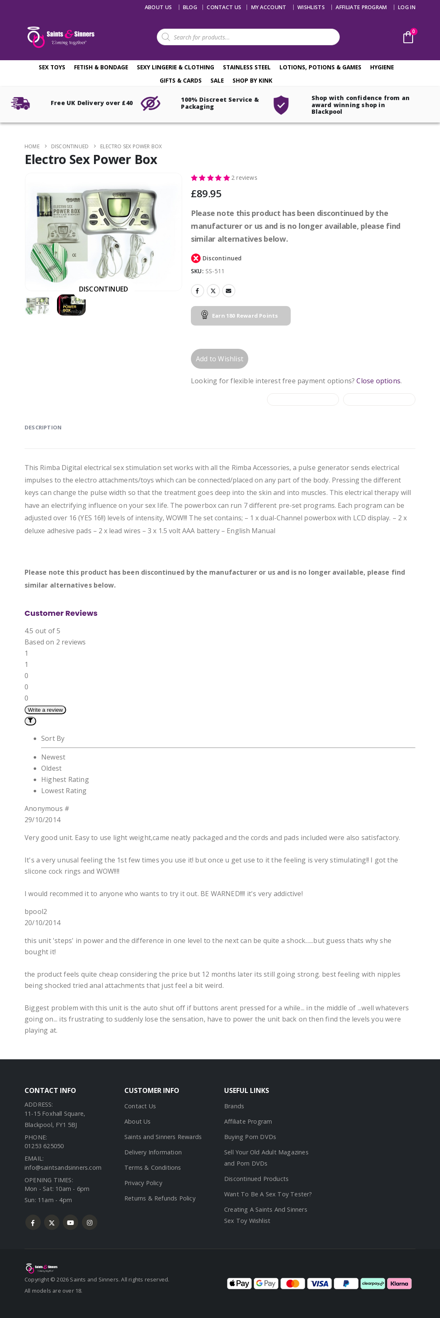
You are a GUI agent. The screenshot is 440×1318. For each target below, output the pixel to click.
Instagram (89, 1222)
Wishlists (311, 7)
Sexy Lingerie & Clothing (175, 67)
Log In (406, 7)
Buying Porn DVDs (250, 1137)
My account (269, 7)
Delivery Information (153, 1152)
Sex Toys (52, 67)
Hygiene (382, 67)
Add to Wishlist (219, 358)
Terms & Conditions (152, 1167)
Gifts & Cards (181, 80)
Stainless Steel (247, 67)
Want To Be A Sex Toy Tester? (268, 1194)
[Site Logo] (60, 37)
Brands (234, 1106)
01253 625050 (44, 1146)
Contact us (224, 7)
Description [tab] (43, 427)
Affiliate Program (361, 7)
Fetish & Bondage (101, 67)
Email (228, 290)
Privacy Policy (143, 1183)
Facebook (197, 290)
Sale (217, 80)
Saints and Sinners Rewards (163, 1137)
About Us (158, 7)
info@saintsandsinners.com (63, 1167)
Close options (378, 380)
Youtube (70, 1222)
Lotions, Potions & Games (320, 67)
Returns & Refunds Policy (159, 1198)
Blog (190, 7)
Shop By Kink (252, 80)
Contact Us (140, 1106)
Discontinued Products (256, 1179)
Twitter (213, 290)
